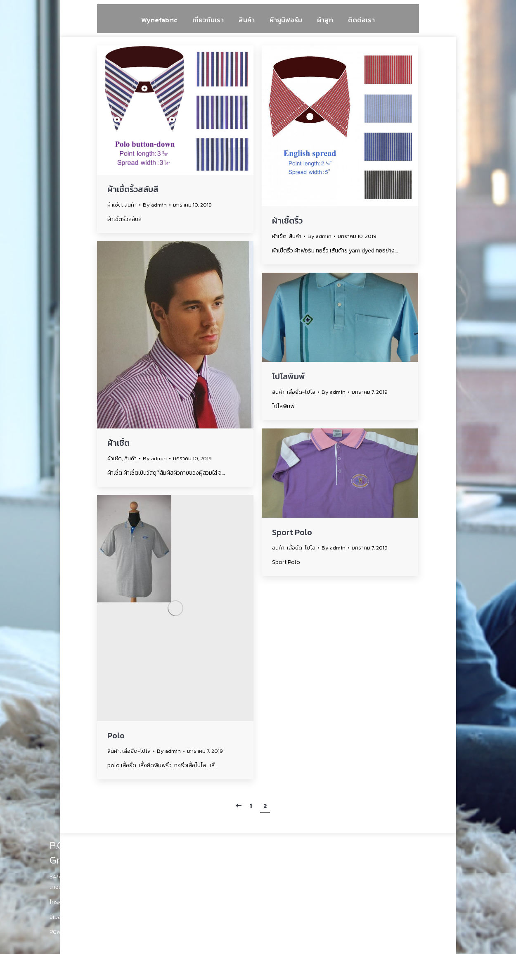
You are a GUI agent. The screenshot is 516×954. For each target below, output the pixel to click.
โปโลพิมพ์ (288, 376)
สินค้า (130, 205)
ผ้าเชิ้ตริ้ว (287, 220)
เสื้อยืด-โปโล (301, 392)
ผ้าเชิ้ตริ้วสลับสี (133, 189)
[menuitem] (159, 19)
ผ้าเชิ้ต (114, 205)
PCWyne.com (66, 932)
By (155, 205)
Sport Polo (292, 532)
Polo (116, 735)
